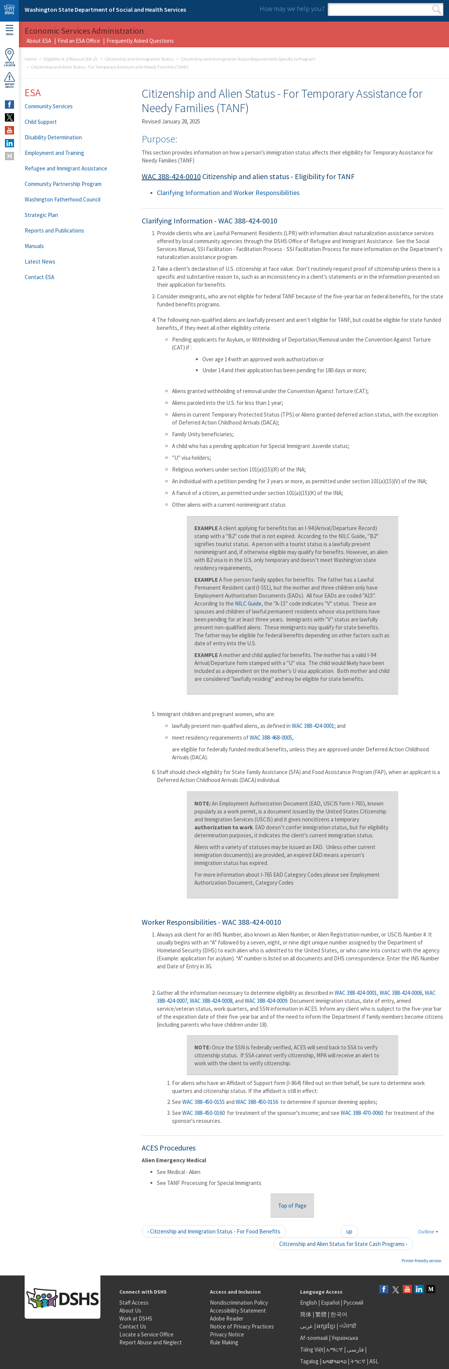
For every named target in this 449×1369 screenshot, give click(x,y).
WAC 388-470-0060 (362, 1112)
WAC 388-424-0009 (266, 1000)
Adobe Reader (226, 1318)
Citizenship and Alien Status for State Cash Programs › (343, 1243)
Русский (353, 1302)
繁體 (321, 1314)
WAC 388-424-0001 (313, 725)
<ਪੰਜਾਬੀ (348, 1326)
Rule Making (224, 1342)
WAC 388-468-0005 (271, 737)
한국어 (338, 1314)
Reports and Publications (54, 230)
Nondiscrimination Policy (239, 1302)
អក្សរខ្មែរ (326, 1326)
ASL (374, 1361)
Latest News (40, 261)
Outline (428, 1231)
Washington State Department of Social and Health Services (105, 9)
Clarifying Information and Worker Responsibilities (228, 192)
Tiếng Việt (312, 1349)
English (309, 1302)
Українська (345, 1337)
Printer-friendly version (421, 1260)
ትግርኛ (358, 1361)
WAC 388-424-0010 (171, 176)
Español (330, 1302)
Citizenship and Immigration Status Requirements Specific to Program (248, 59)
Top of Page (292, 1205)
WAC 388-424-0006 (401, 992)
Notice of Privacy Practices (242, 1326)
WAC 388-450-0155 (203, 1101)
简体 (305, 1314)
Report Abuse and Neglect (150, 1342)
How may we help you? (292, 8)
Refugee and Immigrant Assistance (66, 168)
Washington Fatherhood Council (62, 199)
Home (30, 59)
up (349, 1231)
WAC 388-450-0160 (203, 1112)
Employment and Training (54, 152)
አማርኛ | (336, 1349)
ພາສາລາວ (334, 1361)
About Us (130, 1310)
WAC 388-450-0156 (257, 1101)
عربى (306, 1326)
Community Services (49, 106)
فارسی (355, 1349)
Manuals (34, 246)
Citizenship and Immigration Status (139, 59)
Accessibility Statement (238, 1310)
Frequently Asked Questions (140, 40)
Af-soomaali (314, 1337)
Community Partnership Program (63, 183)
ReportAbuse (9, 80)
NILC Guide (248, 603)
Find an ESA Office (79, 40)
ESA (33, 92)
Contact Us (132, 1326)
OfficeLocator (9, 57)
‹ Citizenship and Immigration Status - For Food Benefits (213, 1231)
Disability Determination (53, 137)
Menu (9, 30)
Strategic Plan (41, 215)
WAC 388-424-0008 (211, 1000)
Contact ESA (39, 277)
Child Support (41, 121)
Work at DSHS (135, 1318)
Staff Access (134, 1302)
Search (436, 9)
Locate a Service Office (146, 1334)
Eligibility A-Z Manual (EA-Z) (70, 59)
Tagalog (309, 1361)
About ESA (39, 40)
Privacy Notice (227, 1334)
